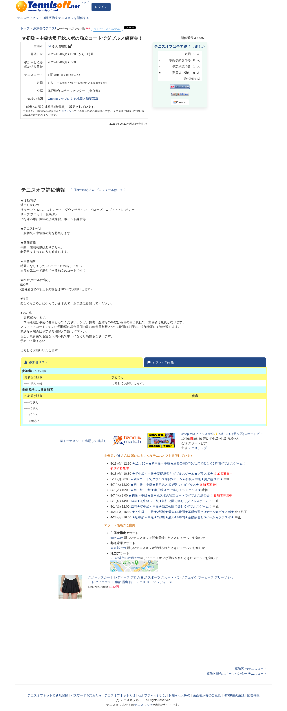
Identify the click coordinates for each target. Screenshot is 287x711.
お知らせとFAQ (179, 695)
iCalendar (179, 102)
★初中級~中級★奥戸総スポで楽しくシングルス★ (165, 490)
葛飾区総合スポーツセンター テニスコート (237, 673)
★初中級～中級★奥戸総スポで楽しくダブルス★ (164, 484)
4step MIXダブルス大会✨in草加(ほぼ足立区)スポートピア (222, 434)
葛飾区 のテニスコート (251, 669)
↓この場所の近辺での (125, 558)
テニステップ (197, 448)
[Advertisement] (239, 81)
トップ (85, 2)
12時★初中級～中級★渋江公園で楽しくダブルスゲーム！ (171, 506)
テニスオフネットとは (120, 695)
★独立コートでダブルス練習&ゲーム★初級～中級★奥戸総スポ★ (176, 479)
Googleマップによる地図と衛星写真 (73, 99)
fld (49, 46)
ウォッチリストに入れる (107, 28)
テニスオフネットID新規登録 (37, 18)
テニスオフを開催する (73, 18)
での (118, 548)
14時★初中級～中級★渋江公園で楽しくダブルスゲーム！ (171, 501)
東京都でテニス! (44, 28)
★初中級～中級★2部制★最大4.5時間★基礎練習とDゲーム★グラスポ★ (183, 512)
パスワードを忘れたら (86, 695)
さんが (117, 538)
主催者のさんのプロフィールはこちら (98, 190)
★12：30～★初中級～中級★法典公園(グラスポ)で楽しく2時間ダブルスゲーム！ (189, 463)
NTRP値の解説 (234, 695)
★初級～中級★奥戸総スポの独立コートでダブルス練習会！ (171, 495)
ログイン (101, 7)
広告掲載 (253, 695)
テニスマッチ (143, 705)
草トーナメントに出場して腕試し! (84, 441)
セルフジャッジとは (152, 695)
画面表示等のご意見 (207, 695)
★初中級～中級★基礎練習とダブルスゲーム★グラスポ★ (172, 473)
